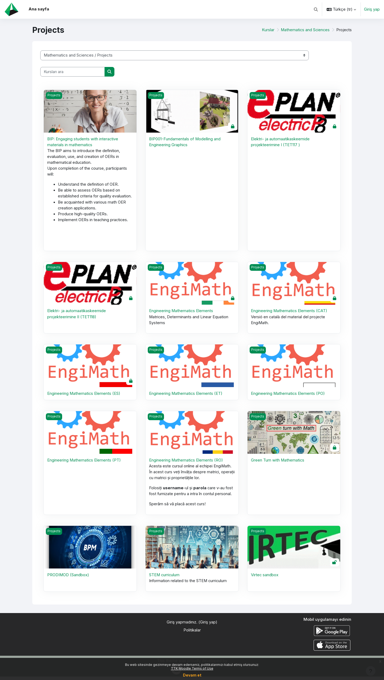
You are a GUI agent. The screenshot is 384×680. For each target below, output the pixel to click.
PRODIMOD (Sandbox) (68, 577)
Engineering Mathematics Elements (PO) (288, 395)
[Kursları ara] (72, 72)
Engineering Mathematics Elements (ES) (84, 395)
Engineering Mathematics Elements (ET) (186, 395)
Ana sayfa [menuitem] (39, 8)
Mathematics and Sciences (305, 29)
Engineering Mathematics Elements (181, 312)
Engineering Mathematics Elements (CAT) (289, 312)
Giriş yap (372, 9)
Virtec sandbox (265, 577)
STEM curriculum (164, 577)
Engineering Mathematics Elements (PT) (84, 462)
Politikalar (192, 633)
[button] (316, 9)
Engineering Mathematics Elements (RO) (186, 462)
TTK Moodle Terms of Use (192, 668)
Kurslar (267, 29)
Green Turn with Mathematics (278, 462)
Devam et (192, 675)
